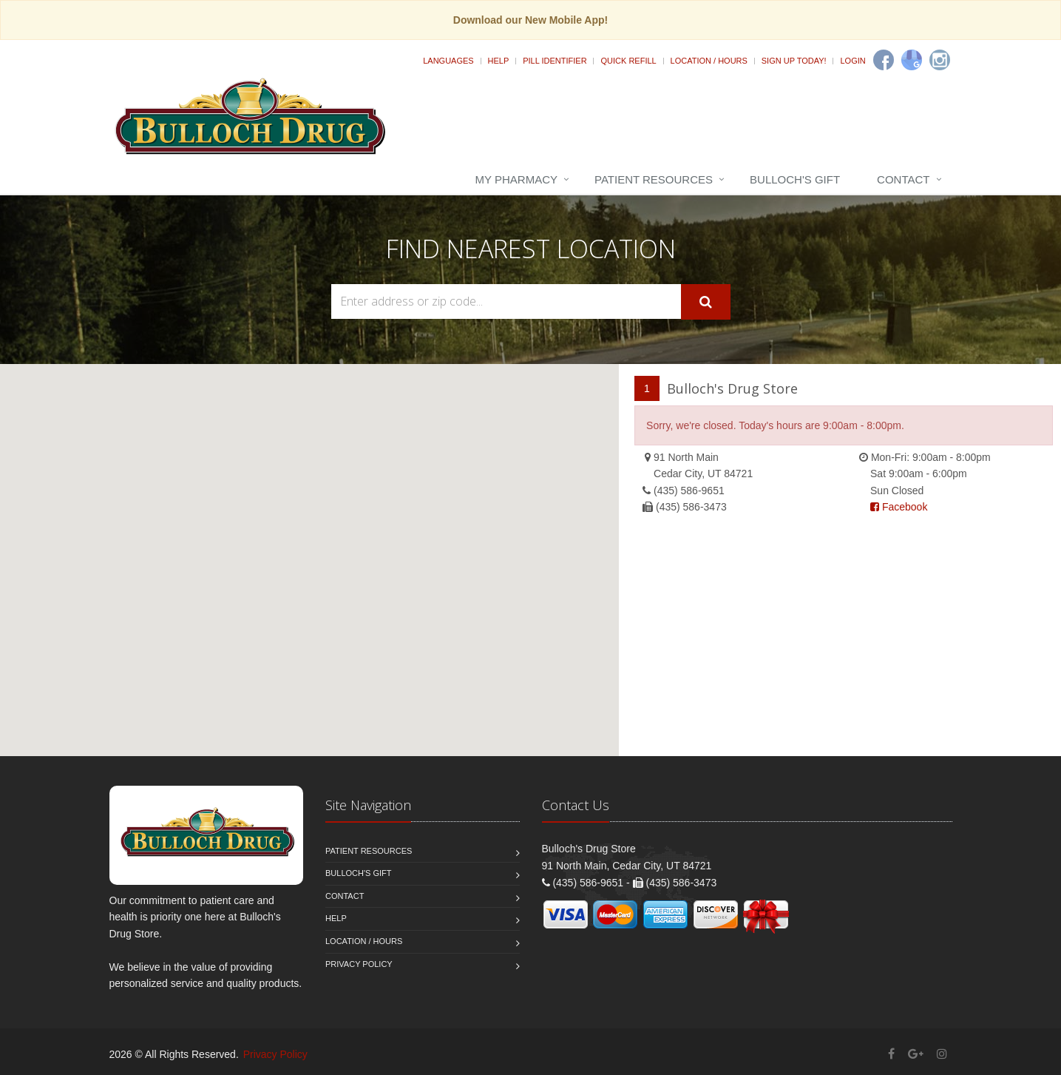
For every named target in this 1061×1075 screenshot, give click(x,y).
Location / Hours (709, 60)
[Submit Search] (706, 302)
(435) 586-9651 (689, 490)
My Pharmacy (516, 179)
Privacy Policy (359, 964)
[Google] (911, 60)
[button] (309, 546)
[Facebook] (883, 60)
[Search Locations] (506, 301)
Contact (903, 179)
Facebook (898, 507)
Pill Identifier (554, 60)
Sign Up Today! (794, 60)
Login (852, 60)
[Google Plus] (915, 1054)
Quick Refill (628, 60)
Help (498, 60)
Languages (448, 60)
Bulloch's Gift (795, 179)
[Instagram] (939, 60)
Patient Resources (653, 179)
